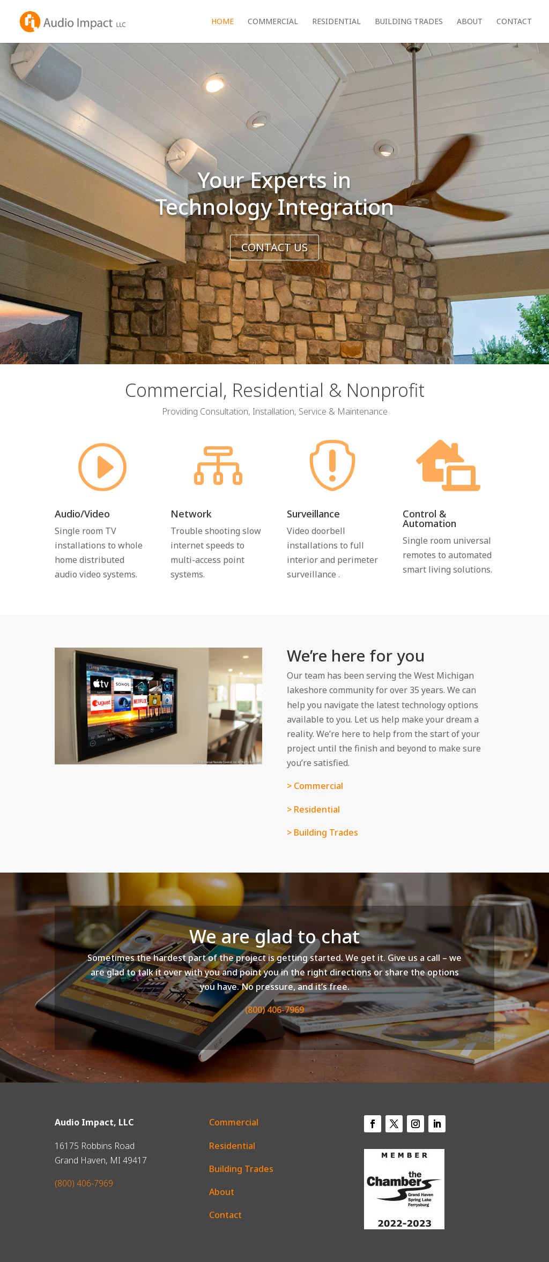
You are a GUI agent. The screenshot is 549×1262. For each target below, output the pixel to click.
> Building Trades (322, 832)
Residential (336, 22)
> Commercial (315, 786)
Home (222, 22)
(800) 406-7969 (274, 1010)
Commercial (273, 22)
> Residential (314, 809)
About (470, 22)
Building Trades (409, 22)
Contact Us (274, 247)
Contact (514, 22)
